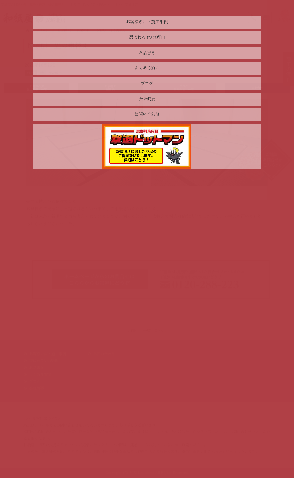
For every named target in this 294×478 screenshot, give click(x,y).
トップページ (37, 30)
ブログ (34, 381)
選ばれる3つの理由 (45, 361)
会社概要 (36, 388)
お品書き (36, 368)
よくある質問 (40, 375)
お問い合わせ (104, 354)
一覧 (147, 331)
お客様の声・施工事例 (47, 354)
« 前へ (133, 331)
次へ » (161, 331)
